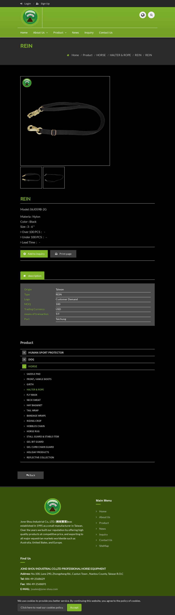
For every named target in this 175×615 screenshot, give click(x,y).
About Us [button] (40, 32)
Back (30, 475)
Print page (63, 253)
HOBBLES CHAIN (34, 426)
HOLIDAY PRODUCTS (36, 452)
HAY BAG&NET (33, 405)
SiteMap (102, 545)
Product (88, 55)
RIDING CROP (32, 420)
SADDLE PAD (32, 374)
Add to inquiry (34, 253)
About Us (103, 517)
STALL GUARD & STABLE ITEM (41, 436)
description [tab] (32, 275)
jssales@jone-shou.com (44, 589)
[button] (142, 15)
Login (25, 3)
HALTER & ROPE (121, 55)
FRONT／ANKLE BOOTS (37, 379)
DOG (28, 359)
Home (24, 32)
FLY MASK (30, 394)
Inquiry (89, 32)
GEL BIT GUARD (34, 441)
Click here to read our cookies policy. (42, 607)
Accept (74, 607)
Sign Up (43, 3)
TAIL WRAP (31, 410)
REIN (138, 55)
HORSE (101, 55)
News (75, 32)
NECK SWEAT (32, 400)
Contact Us (105, 32)
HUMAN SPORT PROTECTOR (43, 353)
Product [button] (59, 32)
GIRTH (29, 384)
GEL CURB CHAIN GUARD (39, 447)
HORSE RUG (32, 431)
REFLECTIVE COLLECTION (39, 457)
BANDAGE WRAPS (35, 415)
